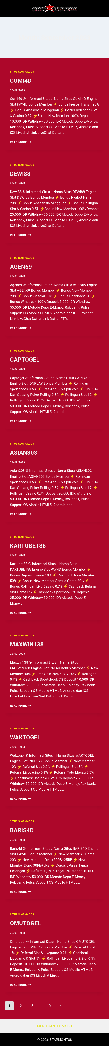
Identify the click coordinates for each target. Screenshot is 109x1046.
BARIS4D (22, 830)
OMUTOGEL (25, 923)
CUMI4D (21, 80)
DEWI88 (20, 173)
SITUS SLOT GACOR (22, 71)
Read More (20, 142)
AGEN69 (21, 266)
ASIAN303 (23, 452)
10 (49, 1006)
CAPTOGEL (24, 359)
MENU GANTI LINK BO (54, 1026)
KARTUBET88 (28, 545)
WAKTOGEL (25, 737)
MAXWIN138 (27, 644)
